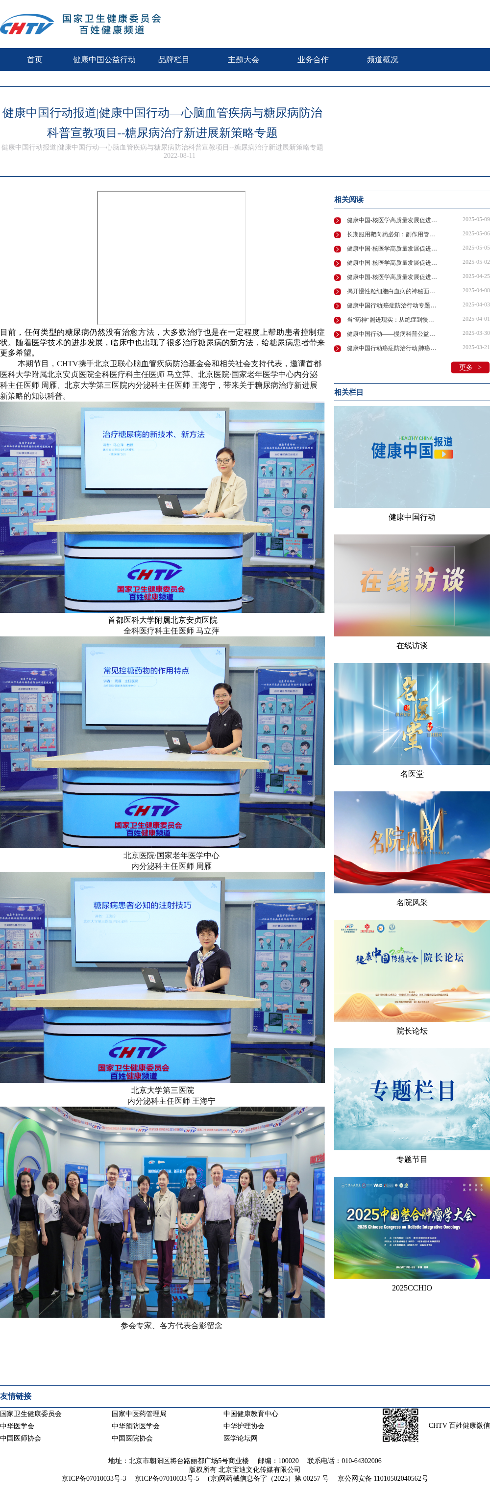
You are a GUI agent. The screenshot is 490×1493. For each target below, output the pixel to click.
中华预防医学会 (136, 1426)
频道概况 (382, 59)
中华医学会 (17, 1426)
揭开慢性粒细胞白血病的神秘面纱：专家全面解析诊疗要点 (393, 291)
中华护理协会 (244, 1426)
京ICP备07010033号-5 (167, 1478)
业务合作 (313, 59)
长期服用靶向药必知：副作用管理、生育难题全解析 (393, 234)
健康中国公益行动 (104, 59)
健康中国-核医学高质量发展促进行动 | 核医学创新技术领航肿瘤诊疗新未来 (393, 248)
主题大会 (243, 59)
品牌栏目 (174, 59)
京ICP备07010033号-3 (94, 1478)
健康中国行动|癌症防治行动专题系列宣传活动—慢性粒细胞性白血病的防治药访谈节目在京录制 (393, 305)
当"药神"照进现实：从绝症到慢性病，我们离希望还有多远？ (393, 319)
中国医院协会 (132, 1438)
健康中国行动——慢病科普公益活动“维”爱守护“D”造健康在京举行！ (393, 333)
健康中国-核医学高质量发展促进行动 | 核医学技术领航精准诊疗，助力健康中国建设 (393, 262)
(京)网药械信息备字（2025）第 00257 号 (268, 1478)
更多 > (470, 367)
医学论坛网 (240, 1438)
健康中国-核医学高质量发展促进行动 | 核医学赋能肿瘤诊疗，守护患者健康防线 (393, 220)
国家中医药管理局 (139, 1413)
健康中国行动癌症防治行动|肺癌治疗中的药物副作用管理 (393, 348)
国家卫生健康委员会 (31, 1413)
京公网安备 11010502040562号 (383, 1478)
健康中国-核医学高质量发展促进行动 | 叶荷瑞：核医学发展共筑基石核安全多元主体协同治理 (393, 277)
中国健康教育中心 (250, 1413)
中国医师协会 (20, 1438)
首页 (35, 59)
